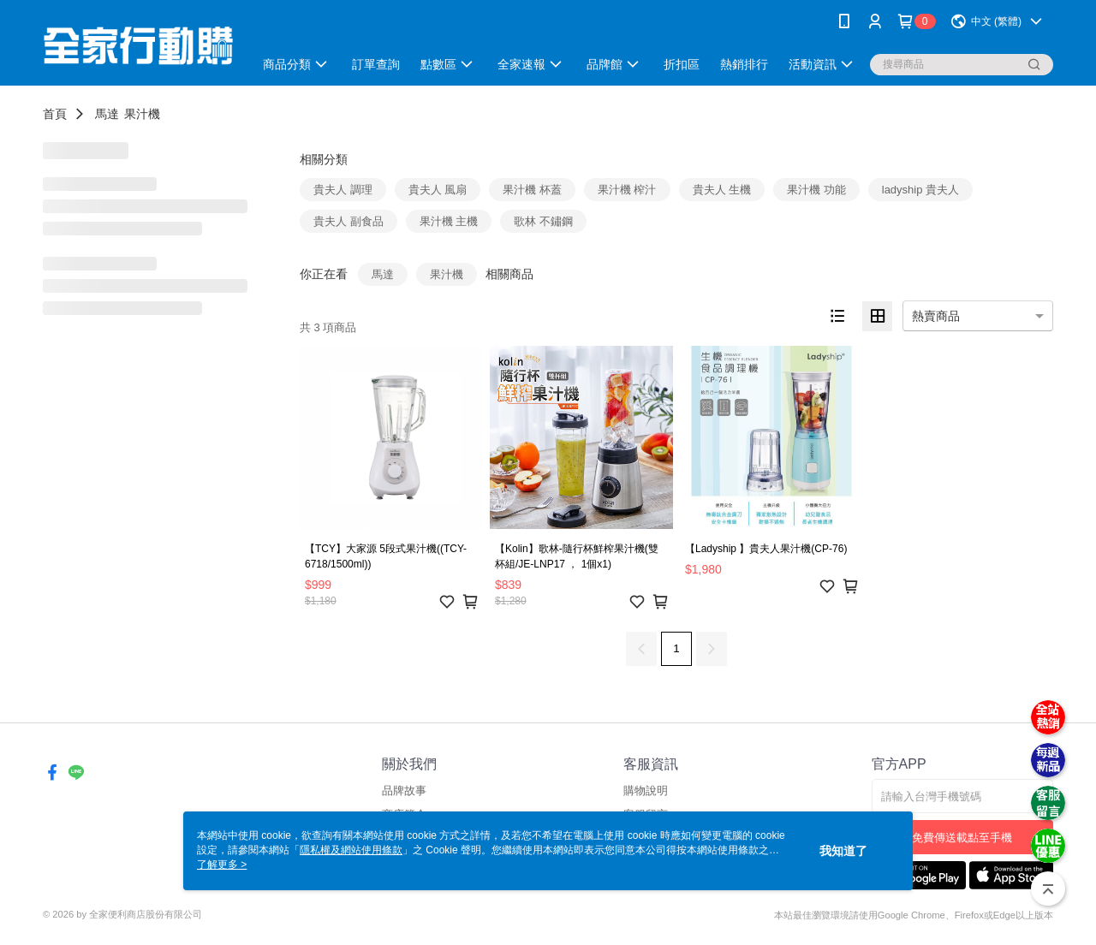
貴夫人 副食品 (348, 221)
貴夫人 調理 (342, 189)
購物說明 (645, 790)
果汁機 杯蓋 (532, 189)
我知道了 (843, 851)
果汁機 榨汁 (627, 189)
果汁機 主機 (449, 221)
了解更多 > (222, 865)
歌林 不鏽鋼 (543, 221)
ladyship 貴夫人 (920, 189)
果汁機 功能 (816, 189)
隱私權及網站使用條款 (351, 850)
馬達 (107, 114)
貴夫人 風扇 (438, 189)
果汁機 (142, 114)
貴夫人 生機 (722, 189)
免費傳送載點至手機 (962, 837)
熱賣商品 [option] (936, 316)
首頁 (55, 114)
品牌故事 (404, 790)
